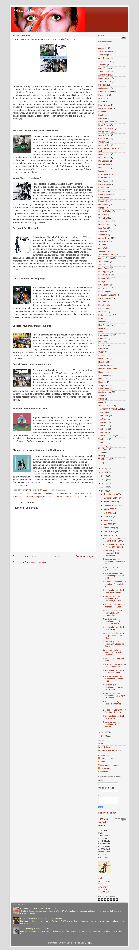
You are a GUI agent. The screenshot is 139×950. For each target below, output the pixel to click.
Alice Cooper (103, 58)
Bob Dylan (102, 115)
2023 (103, 480)
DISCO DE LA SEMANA (104, 882)
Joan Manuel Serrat (106, 255)
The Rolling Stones (106, 436)
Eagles (101, 171)
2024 (103, 476)
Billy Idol (102, 98)
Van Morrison (104, 459)
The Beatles (103, 415)
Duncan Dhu (103, 167)
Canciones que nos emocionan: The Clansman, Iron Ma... (112, 598)
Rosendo (102, 382)
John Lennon (104, 261)
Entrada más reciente (25, 556)
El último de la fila (105, 174)
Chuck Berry (103, 138)
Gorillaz (101, 214)
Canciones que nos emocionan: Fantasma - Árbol (114, 561)
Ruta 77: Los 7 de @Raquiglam (110, 568)
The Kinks (102, 429)
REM (100, 355)
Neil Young (103, 322)
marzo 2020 (109, 528)
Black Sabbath (104, 108)
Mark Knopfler (104, 305)
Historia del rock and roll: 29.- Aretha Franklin (113, 591)
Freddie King (103, 201)
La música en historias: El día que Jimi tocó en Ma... (114, 635)
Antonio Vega (104, 75)
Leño (100, 281)
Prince (101, 348)
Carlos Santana (105, 132)
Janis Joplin (103, 241)
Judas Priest (103, 268)
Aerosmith (102, 48)
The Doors (102, 422)
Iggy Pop (102, 228)
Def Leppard (103, 161)
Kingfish (59, 496)
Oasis (100, 332)
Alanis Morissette (105, 51)
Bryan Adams (104, 125)
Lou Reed (102, 291)
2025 (103, 472)
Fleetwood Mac (104, 191)
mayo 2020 (109, 520)
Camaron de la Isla (106, 128)
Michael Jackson (105, 315)
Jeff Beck (102, 245)
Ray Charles (103, 365)
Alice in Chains (104, 61)
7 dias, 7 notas (24, 10)
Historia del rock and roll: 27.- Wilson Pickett (113, 671)
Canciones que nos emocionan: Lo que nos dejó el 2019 (113, 687)
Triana (101, 452)
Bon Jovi (102, 118)
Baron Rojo (103, 95)
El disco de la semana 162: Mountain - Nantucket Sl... (114, 584)
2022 (103, 483)
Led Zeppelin (104, 271)
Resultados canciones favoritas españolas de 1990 (113, 575)
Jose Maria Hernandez (109, 765)
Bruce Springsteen (106, 122)
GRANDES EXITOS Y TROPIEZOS (104, 889)
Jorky (102, 762)
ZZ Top (101, 462)
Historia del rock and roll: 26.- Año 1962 (113, 717)
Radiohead (103, 362)
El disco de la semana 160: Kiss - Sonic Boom (114, 665)
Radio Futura (104, 359)
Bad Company (104, 88)
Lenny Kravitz (104, 275)
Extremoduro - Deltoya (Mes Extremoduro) (38, 908)
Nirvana (101, 328)
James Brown (104, 238)
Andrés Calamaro (105, 71)
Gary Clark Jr (49, 496)
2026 (103, 468)
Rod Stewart (103, 375)
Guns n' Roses (104, 221)
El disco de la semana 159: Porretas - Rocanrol (114, 711)
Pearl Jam (102, 338)
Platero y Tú (103, 345)
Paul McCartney (105, 335)
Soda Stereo (103, 389)
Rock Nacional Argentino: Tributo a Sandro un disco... (114, 703)
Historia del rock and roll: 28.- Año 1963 (113, 628)
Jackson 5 (102, 234)
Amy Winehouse (105, 68)
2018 (103, 736)
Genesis (101, 208)
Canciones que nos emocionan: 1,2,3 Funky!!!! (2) (111, 553)
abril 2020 (108, 524)
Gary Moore (103, 204)
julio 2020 (108, 513)
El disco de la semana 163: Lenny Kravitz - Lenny (114, 539)
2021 (103, 487)
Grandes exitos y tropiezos (109, 750)
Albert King (103, 55)
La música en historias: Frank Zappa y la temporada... (113, 612)
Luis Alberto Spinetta (107, 295)
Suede (101, 399)
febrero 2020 (109, 531)
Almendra (102, 65)
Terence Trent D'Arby (107, 405)
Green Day (103, 218)
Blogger (88, 943)
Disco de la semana (106, 747)
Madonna (102, 302)
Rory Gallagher (104, 379)
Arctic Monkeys (104, 78)
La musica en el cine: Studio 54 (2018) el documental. (112, 652)
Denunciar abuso (107, 812)
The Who (102, 442)
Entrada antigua (84, 556)
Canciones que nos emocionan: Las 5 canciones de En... (111, 621)
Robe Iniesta (103, 372)
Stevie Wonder (104, 392)
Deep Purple (103, 157)
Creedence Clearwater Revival (111, 148)
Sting (100, 395)
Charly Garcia (104, 135)
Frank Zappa (103, 198)
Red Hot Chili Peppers (107, 369)
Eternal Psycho (35, 496)
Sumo (100, 402)
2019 (103, 732)
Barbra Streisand (105, 91)
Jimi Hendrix (103, 251)
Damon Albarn (74, 493)
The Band (102, 412)
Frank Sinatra (104, 194)
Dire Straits (103, 164)
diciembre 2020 (110, 494)
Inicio (57, 556)
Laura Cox (88, 496)
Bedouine (23, 493)
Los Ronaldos (104, 288)
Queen (101, 352)
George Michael (105, 211)
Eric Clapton (103, 184)
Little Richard (104, 285)
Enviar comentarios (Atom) (36, 562)
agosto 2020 (109, 509)
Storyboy (104, 772)
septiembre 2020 (111, 505)
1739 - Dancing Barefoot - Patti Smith (36, 929)
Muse (100, 318)
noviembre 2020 (111, 498)
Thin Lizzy (102, 446)
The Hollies (103, 425)
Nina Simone (103, 325)
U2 (99, 456)
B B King (102, 85)
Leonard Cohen (105, 278)
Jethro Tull (102, 248)
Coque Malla (61, 493)
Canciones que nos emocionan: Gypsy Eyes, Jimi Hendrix (114, 695)
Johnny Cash (104, 265)
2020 (103, 491)
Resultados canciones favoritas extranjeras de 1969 (113, 678)
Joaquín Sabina (105, 258)
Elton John (102, 178)
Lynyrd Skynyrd (105, 298)
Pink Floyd (102, 342)
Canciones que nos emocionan (42, 493)
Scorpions (102, 385)
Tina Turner (103, 449)
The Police (102, 432)
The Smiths (103, 439)
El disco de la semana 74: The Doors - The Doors (41, 918)
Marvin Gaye (103, 308)
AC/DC (101, 45)
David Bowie (103, 154)
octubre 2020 (109, 502)
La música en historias (73, 496)
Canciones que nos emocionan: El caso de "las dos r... (113, 643)
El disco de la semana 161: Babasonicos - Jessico (114, 605)
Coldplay (102, 142)
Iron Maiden (103, 231)
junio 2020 (108, 516)
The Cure (102, 419)
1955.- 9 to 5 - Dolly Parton (103, 822)
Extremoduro (103, 188)
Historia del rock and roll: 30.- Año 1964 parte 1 (113, 545)
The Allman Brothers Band (109, 409)
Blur (100, 112)
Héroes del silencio (106, 224)
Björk (100, 101)
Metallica (102, 312)
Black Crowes (104, 105)
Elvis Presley (103, 181)
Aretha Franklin (104, 81)
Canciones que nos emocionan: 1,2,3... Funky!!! (112, 724)
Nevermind (104, 768)
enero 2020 (109, 535)
